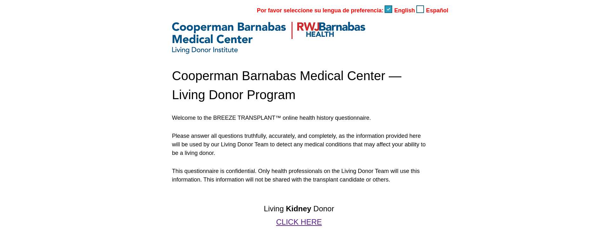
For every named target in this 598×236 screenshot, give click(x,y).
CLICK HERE (299, 222)
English (400, 10)
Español (432, 10)
